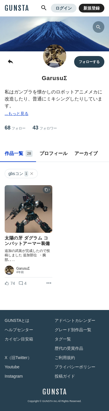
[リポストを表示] (48, 283)
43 (45, 128)
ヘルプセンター (19, 329)
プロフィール (53, 153)
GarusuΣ (23, 268)
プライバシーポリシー (75, 367)
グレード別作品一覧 (73, 329)
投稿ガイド (65, 376)
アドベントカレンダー (75, 320)
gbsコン (21, 173)
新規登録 (91, 8)
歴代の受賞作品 (69, 348)
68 (15, 128)
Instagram (14, 376)
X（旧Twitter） (18, 357)
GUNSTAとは (17, 320)
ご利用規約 (65, 357)
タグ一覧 (63, 339)
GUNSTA (17, 8)
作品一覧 (19, 153)
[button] (44, 8)
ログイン (64, 8)
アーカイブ (86, 153)
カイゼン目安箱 (19, 339)
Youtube (12, 367)
